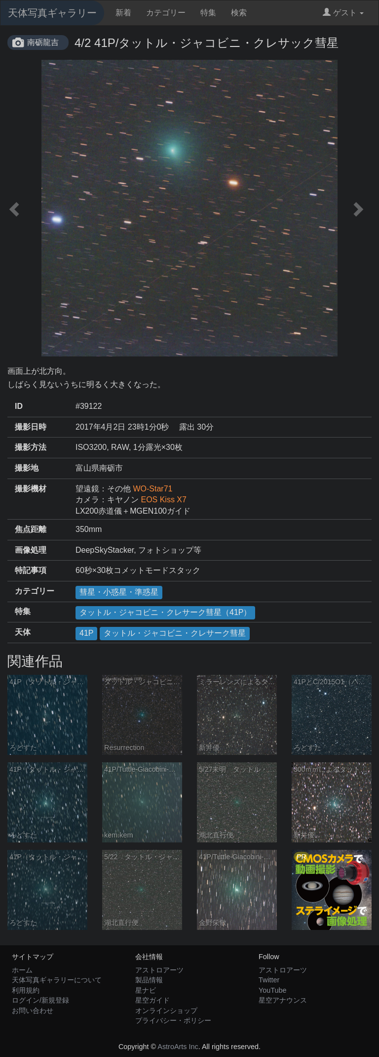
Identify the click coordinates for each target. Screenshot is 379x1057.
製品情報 (149, 980)
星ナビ (145, 990)
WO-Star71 (152, 488)
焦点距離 (30, 529)
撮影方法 (30, 447)
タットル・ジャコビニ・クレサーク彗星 (175, 633)
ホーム (22, 970)
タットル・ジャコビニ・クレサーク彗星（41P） (165, 612)
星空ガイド (152, 1000)
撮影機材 (30, 488)
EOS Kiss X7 (163, 499)
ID (19, 406)
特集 (208, 12)
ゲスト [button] (343, 12)
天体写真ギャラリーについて (57, 980)
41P (86, 633)
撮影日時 (30, 427)
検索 (239, 12)
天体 (23, 632)
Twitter (269, 980)
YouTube (273, 990)
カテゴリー (166, 12)
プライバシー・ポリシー (173, 1020)
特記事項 (30, 570)
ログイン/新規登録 (40, 1000)
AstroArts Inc (177, 1047)
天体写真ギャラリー (52, 12)
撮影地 (26, 468)
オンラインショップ (166, 1010)
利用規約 (25, 990)
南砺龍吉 (43, 42)
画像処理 (30, 550)
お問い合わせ (32, 1010)
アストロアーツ (159, 970)
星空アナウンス (283, 1000)
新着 (123, 12)
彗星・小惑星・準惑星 (118, 592)
